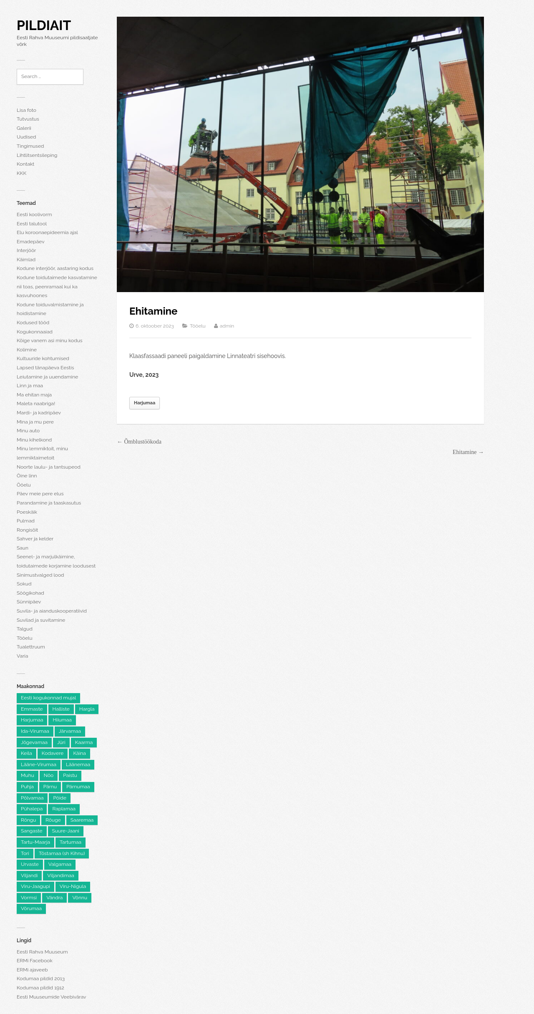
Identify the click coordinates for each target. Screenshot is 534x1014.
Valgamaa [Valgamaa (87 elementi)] (59, 864)
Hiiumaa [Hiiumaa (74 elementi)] (62, 720)
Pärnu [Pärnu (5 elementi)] (50, 787)
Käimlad (26, 259)
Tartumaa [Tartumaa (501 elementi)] (70, 842)
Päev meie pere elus (40, 494)
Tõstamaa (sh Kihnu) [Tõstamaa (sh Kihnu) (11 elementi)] (62, 853)
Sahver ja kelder (35, 539)
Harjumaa (144, 403)
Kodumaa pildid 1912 (40, 988)
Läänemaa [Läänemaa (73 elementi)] (78, 764)
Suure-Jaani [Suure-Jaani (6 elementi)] (65, 831)
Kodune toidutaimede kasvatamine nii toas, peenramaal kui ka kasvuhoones (57, 286)
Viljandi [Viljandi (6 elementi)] (29, 875)
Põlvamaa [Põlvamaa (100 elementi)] (32, 798)
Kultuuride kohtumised (43, 358)
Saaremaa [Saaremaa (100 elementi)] (82, 820)
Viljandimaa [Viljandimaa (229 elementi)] (60, 875)
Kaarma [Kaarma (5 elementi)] (84, 742)
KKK (21, 173)
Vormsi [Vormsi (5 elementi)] (29, 897)
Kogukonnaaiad (35, 332)
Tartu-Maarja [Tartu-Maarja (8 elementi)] (35, 842)
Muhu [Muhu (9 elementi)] (27, 775)
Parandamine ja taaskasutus (49, 503)
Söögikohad (30, 593)
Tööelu (25, 638)
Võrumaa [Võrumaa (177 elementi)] (31, 908)
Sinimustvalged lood (40, 575)
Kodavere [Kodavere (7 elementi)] (53, 753)
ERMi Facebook (35, 961)
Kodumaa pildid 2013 (41, 978)
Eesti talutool (32, 224)
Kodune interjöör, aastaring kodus (55, 268)
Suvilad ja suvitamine (41, 620)
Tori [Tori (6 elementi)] (25, 853)
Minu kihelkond (34, 440)
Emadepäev (31, 242)
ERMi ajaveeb (32, 970)
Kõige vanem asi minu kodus (50, 340)
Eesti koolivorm (34, 214)
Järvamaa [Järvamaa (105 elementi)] (70, 731)
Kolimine (27, 350)
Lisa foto (26, 110)
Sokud (24, 584)
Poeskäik (27, 512)
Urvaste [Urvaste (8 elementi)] (30, 864)
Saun (22, 548)
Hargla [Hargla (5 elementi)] (87, 709)
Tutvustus (28, 119)
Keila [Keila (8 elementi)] (26, 753)
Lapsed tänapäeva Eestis (45, 368)
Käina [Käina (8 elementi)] (79, 753)
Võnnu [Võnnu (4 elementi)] (79, 897)
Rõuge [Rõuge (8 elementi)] (52, 820)
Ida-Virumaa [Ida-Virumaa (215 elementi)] (35, 731)
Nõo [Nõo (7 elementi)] (48, 775)
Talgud (25, 629)
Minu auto (28, 431)
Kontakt (25, 164)
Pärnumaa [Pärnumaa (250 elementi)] (78, 787)
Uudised (26, 137)
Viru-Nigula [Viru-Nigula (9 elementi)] (73, 886)
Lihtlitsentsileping (37, 155)
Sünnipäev (29, 602)
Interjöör (26, 250)
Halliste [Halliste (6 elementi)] (61, 709)
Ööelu (24, 485)
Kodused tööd (33, 322)
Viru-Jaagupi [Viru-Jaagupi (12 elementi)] (35, 886)
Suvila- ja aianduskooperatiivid (52, 611)
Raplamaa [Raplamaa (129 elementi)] (64, 809)
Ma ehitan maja (34, 395)
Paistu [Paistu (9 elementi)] (70, 775)
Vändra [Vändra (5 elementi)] (54, 897)
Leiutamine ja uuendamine (47, 377)
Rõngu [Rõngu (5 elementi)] (28, 820)
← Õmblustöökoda (139, 442)
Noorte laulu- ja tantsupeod (49, 467)
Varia (22, 656)
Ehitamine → (468, 452)
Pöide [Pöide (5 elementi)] (59, 798)
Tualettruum (31, 647)
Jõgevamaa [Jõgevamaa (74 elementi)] (34, 742)
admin (227, 326)
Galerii (24, 128)
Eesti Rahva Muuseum (42, 952)
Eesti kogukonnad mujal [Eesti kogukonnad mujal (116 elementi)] (48, 698)
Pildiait (44, 25)
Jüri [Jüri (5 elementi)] (61, 742)
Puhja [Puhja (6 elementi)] (27, 787)
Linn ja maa (30, 385)
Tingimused (30, 146)
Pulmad (26, 521)
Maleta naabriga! (36, 403)
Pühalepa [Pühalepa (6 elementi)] (32, 809)
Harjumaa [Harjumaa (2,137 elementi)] (32, 720)
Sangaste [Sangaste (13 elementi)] (32, 831)
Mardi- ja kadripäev (39, 413)
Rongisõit (27, 530)
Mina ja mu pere (35, 422)
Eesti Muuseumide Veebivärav (51, 997)
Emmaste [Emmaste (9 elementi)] (32, 709)
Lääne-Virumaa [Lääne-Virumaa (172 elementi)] (38, 764)
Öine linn (27, 476)
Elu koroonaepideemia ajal (47, 232)
